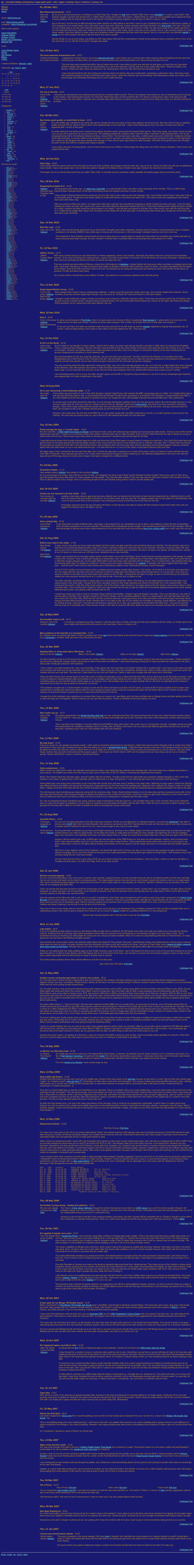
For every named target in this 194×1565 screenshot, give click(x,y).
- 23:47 (59, 1238)
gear (8, 153)
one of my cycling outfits (154, 528)
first (123, 15)
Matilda (90, 1285)
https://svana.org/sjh (15, 22)
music (9, 144)
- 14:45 (60, 1539)
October (8, 186)
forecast (22, 64)
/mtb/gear (184, 46)
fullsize (44, 21)
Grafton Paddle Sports (90, 1452)
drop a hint (67, 1421)
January (8, 194)
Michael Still (6, 42)
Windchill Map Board (118, 747)
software (10, 132)
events (9, 151)
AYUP (69, 824)
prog (8, 129)
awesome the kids (106, 58)
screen (9, 146)
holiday (9, 142)
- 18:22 (55, 619)
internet (10, 123)
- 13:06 (55, 876)
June (7, 167)
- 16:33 (67, 1211)
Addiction (88, 1213)
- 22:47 (48, 1398)
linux (8, 127)
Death (102, 1056)
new (105, 635)
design (9, 117)
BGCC (116, 911)
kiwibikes (124, 264)
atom (24, 68)
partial (185, 32)
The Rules (86, 320)
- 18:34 (53, 1419)
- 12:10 (50, 253)
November (9, 175)
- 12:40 (66, 633)
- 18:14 (73, 978)
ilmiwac (9, 157)
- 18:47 (49, 929)
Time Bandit (106, 1452)
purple (54, 35)
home (3, 1560)
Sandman (78, 1056)
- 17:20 (65, 391)
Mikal (182, 1224)
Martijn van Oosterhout (11, 40)
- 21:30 (57, 1051)
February (8, 193)
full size (72, 1493)
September (9, 176)
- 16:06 (51, 819)
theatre (9, 147)
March (8, 192)
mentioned (173, 822)
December (9, 168)
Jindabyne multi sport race (85, 1455)
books (9, 138)
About (4, 11)
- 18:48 (65, 652)
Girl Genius (6, 55)
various (8, 155)
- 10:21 (61, 55)
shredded (158, 15)
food (8, 140)
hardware (10, 121)
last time (131, 1079)
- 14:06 (63, 429)
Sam (163, 1495)
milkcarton (10, 159)
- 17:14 (52, 470)
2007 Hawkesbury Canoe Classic (125, 1319)
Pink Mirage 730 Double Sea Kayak (75, 1310)
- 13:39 (50, 743)
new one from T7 (74, 1081)
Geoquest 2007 (96, 1319)
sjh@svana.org (14, 18)
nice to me (166, 26)
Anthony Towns (8, 37)
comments (50, 638)
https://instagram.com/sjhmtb (24, 24)
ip (7, 125)
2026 (6, 90)
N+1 (76, 1353)
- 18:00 (65, 120)
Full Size (145, 915)
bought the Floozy (70, 1241)
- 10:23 (55, 12)
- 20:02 (48, 163)
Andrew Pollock (8, 35)
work (8, 161)
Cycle (74, 1213)
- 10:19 (55, 186)
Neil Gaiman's (67, 1056)
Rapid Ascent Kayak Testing (148, 1461)
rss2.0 (18, 68)
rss (12, 68)
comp (8, 112)
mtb (7, 149)
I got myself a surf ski (66, 1495)
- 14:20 (65, 1308)
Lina (107, 1542)
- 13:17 (52, 713)
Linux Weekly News (10, 50)
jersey (145, 1213)
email (9, 119)
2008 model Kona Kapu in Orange (73, 432)
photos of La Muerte (73, 1062)
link (191, 46)
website (146, 327)
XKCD (4, 53)
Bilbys (4, 57)
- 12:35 (56, 1450)
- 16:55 (46, 317)
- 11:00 (54, 1077)
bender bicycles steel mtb (92, 715)
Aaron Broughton (8, 33)
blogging (10, 114)
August (8, 170)
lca (7, 134)
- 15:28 (50, 227)
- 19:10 (49, 1490)
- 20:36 (63, 494)
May (7, 174)
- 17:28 (58, 543)
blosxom (10, 116)
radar (29, 64)
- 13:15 (53, 343)
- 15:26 (52, 768)
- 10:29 (56, 289)
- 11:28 (61, 1350)
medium (66, 1283)
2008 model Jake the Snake (152, 1353)
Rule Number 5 (149, 320)
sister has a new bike (95, 189)
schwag (10, 131)
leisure (8, 136)
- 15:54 (53, 1516)
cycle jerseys (141, 404)
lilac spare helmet (81, 1161)
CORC (4, 59)
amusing (9, 110)
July (7, 171)
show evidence (160, 635)
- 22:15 (52, 521)
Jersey (80, 1213)
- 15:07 (52, 92)
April (11, 72)
